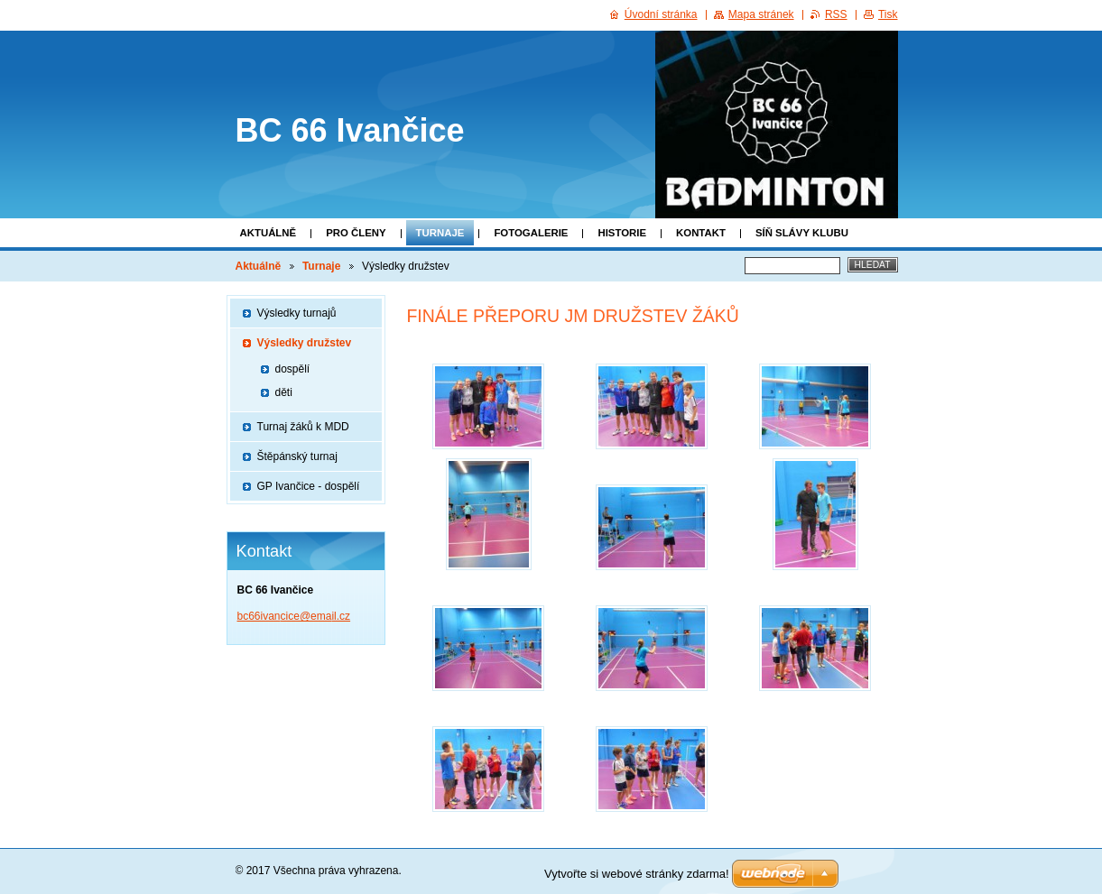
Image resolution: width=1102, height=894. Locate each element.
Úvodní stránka (661, 14)
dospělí (292, 369)
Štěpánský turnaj (297, 456)
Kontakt (701, 232)
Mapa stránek (761, 14)
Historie (621, 232)
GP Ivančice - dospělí (308, 486)
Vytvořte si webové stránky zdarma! (636, 873)
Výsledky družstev (304, 342)
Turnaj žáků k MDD (303, 426)
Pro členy (355, 232)
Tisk (888, 14)
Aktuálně (268, 232)
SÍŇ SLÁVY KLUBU (801, 232)
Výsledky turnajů (297, 313)
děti (283, 392)
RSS (836, 14)
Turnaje (440, 232)
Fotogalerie (531, 232)
